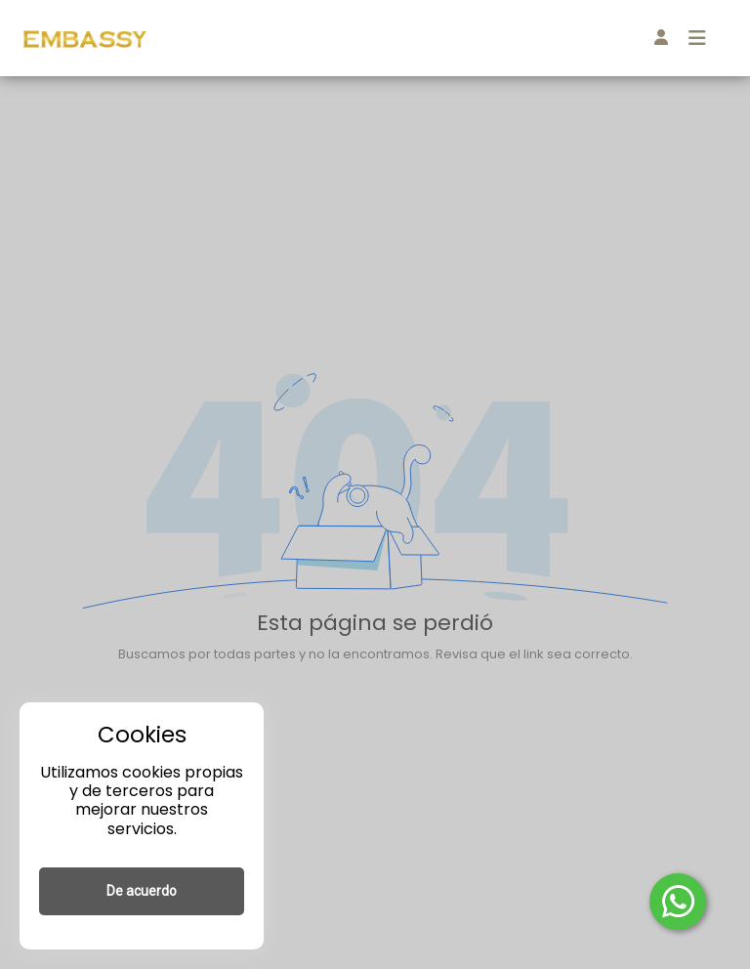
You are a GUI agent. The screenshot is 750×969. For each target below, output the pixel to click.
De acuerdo (141, 891)
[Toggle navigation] (697, 38)
